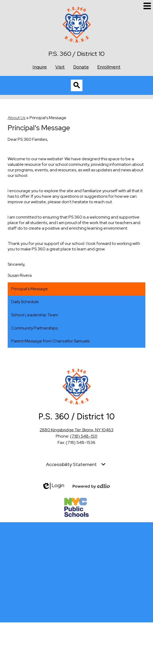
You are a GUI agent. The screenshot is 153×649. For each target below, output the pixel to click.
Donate (81, 67)
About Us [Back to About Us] (16, 117)
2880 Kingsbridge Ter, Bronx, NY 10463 (76, 430)
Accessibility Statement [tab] (71, 464)
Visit (60, 67)
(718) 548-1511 (83, 436)
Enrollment (108, 67)
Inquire (40, 67)
